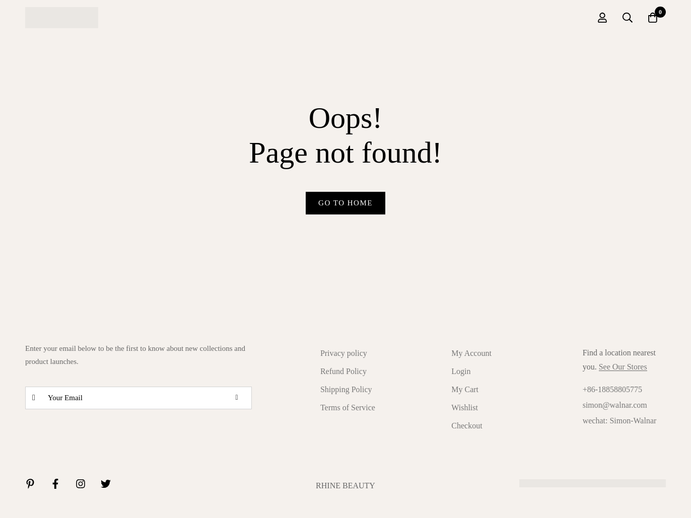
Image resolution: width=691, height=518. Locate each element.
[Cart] (652, 17)
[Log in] (602, 17)
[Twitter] (106, 484)
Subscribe (240, 398)
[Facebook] (55, 484)
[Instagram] (81, 484)
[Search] (627, 17)
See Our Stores (623, 367)
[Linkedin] (30, 484)
